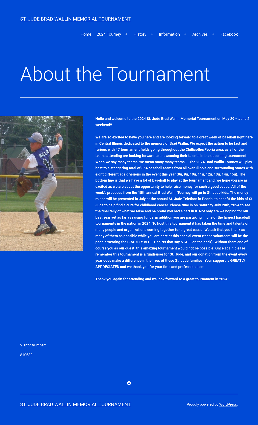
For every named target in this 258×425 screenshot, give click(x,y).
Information (169, 34)
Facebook (229, 34)
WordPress (228, 404)
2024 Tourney (109, 34)
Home (85, 34)
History (140, 34)
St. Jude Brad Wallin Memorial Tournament (75, 19)
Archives (200, 34)
